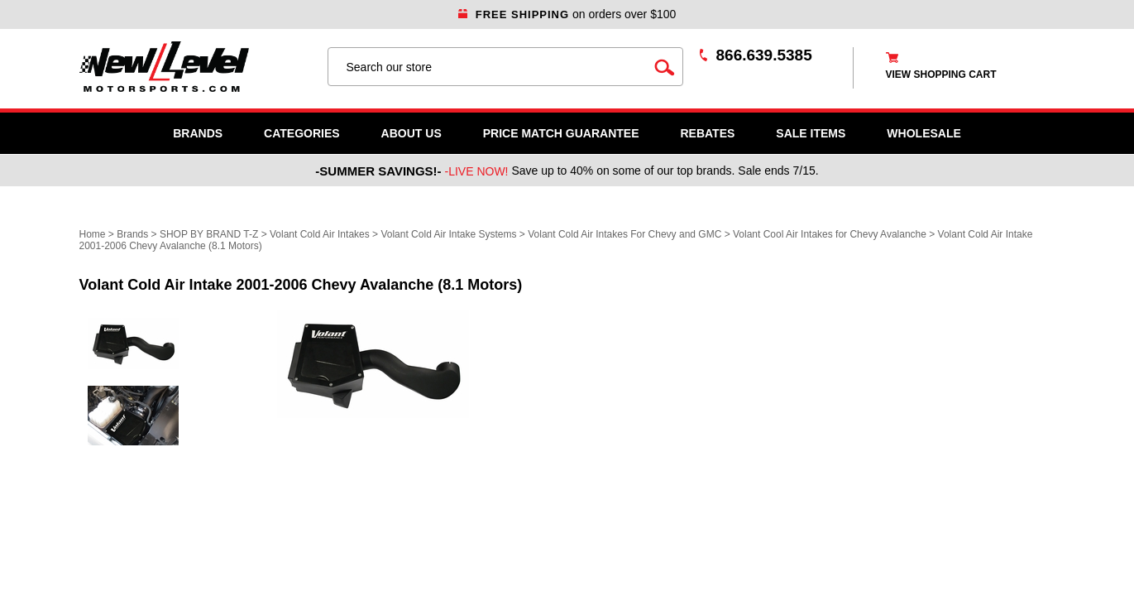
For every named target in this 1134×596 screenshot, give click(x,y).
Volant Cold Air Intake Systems (448, 234)
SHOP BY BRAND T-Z (209, 234)
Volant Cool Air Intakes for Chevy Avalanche (829, 234)
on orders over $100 (567, 14)
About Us (411, 133)
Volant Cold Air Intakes (320, 234)
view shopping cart (941, 74)
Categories (302, 133)
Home (92, 234)
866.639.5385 (764, 55)
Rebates (707, 133)
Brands (197, 133)
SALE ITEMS (810, 133)
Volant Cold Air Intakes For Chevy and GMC (624, 234)
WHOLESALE (923, 133)
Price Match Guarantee (561, 133)
